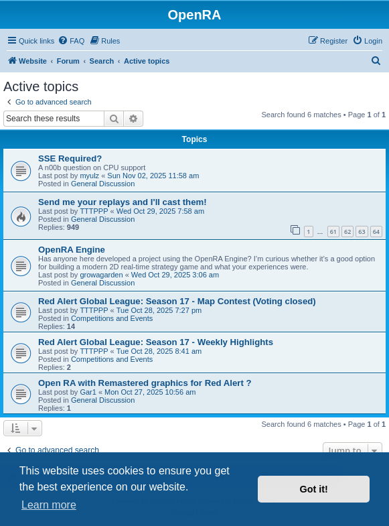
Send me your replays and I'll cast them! (122, 202)
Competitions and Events (112, 318)
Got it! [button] (314, 489)
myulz (89, 176)
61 (333, 231)
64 (376, 231)
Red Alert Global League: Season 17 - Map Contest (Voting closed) (177, 301)
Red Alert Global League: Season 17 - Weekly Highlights (155, 342)
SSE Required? (70, 158)
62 (347, 231)
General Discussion (103, 184)
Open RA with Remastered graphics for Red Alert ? (145, 383)
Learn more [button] (48, 505)
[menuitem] (71, 41)
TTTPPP (94, 211)
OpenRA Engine (71, 250)
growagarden (101, 275)
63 (361, 231)
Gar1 (88, 392)
